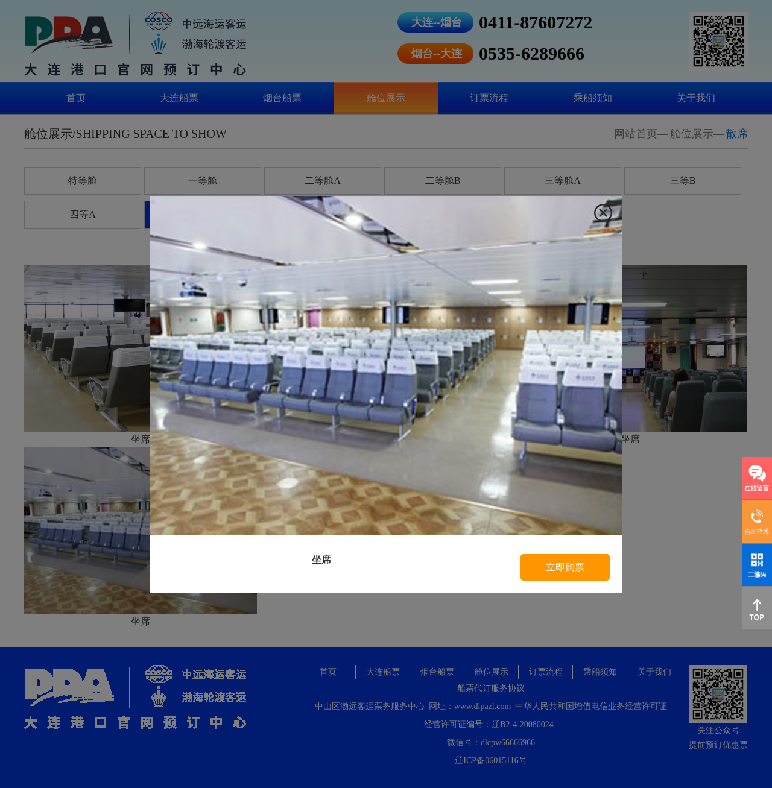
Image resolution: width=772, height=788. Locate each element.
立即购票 (565, 567)
